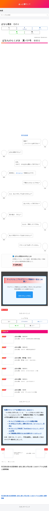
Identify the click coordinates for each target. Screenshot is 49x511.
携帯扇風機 (24, 135)
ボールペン (19, 173)
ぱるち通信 (4, 309)
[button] (47, 15)
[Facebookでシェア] (24, 28)
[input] (24, 15)
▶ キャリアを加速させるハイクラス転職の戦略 (23, 421)
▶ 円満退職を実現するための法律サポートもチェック (25, 433)
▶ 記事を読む (17, 265)
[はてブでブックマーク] (40, 28)
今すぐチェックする (24, 296)
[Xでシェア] (9, 28)
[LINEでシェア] (16, 32)
